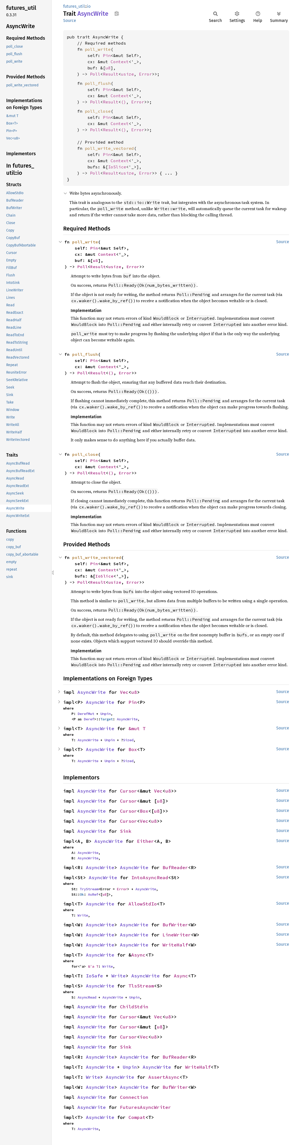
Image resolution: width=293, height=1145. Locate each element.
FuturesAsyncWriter (145, 1107)
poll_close (98, 111)
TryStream (89, 889)
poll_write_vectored (109, 148)
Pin (107, 55)
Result (110, 74)
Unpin (105, 713)
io (89, 6)
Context (120, 61)
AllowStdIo (142, 904)
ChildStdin (134, 1007)
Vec (124, 692)
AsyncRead (87, 997)
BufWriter (175, 925)
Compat (136, 1117)
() (123, 101)
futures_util (74, 6)
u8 (108, 67)
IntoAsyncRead (149, 877)
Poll (95, 74)
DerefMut (86, 713)
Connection (134, 1097)
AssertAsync (164, 1077)
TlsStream (141, 986)
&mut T (136, 728)
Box (132, 749)
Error (145, 74)
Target (106, 719)
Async (138, 955)
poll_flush (98, 83)
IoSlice (117, 166)
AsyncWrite (91, 692)
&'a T (93, 966)
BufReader (175, 867)
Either (145, 841)
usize (127, 74)
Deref (89, 719)
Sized (128, 740)
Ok (82, 894)
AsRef (93, 894)
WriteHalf (175, 945)
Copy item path (116, 13)
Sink (125, 831)
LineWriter (176, 935)
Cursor (128, 791)
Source (69, 20)
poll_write (98, 49)
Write (83, 915)
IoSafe (94, 976)
